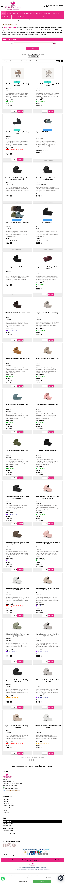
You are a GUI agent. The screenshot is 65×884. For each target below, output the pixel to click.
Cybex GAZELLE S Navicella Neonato (47, 132)
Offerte (9, 13)
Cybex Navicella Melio (17, 267)
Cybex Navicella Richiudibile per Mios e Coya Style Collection (17, 178)
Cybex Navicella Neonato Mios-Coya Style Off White (17, 589)
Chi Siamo (6, 799)
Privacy (49, 877)
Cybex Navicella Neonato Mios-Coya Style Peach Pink (47, 497)
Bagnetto (56, 13)
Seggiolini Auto (37, 13)
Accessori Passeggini (26, 13)
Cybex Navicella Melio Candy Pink (47, 405)
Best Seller (6, 812)
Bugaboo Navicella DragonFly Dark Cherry (48, 268)
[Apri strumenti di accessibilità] (60, 878)
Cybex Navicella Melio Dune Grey (47, 313)
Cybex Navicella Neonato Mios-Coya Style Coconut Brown (17, 543)
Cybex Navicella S (47, 222)
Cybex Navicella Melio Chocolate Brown (17, 313)
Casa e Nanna (47, 13)
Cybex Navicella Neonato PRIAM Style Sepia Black (17, 681)
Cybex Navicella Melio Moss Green (17, 450)
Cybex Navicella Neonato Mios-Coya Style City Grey (47, 635)
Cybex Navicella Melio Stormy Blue (17, 405)
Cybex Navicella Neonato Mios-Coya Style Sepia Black (17, 497)
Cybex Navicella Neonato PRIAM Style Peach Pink (48, 543)
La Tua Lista (37, 17)
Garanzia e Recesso (9, 808)
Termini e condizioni (9, 805)
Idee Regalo (21, 17)
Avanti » (36, 56)
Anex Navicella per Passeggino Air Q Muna (17, 133)
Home (3, 13)
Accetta (42, 881)
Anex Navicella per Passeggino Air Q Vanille (47, 85)
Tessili (3, 17)
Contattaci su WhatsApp (11, 788)
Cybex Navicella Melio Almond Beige (47, 359)
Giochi (14, 17)
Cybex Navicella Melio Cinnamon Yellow (17, 359)
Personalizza (23, 881)
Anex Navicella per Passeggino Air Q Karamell (17, 85)
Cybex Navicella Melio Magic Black (48, 450)
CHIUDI (63, 875)
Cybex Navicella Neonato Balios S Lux (17, 222)
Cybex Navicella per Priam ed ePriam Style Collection (47, 178)
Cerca (11, 43)
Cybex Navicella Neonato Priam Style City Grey (48, 681)
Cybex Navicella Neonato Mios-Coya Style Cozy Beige (47, 589)
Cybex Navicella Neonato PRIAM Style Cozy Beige (17, 726)
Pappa (9, 17)
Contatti (6, 801)
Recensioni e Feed (8, 803)
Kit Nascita (29, 17)
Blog (44, 17)
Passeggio (15, 13)
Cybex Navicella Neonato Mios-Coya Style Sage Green (17, 635)
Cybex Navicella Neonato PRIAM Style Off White (48, 726)
